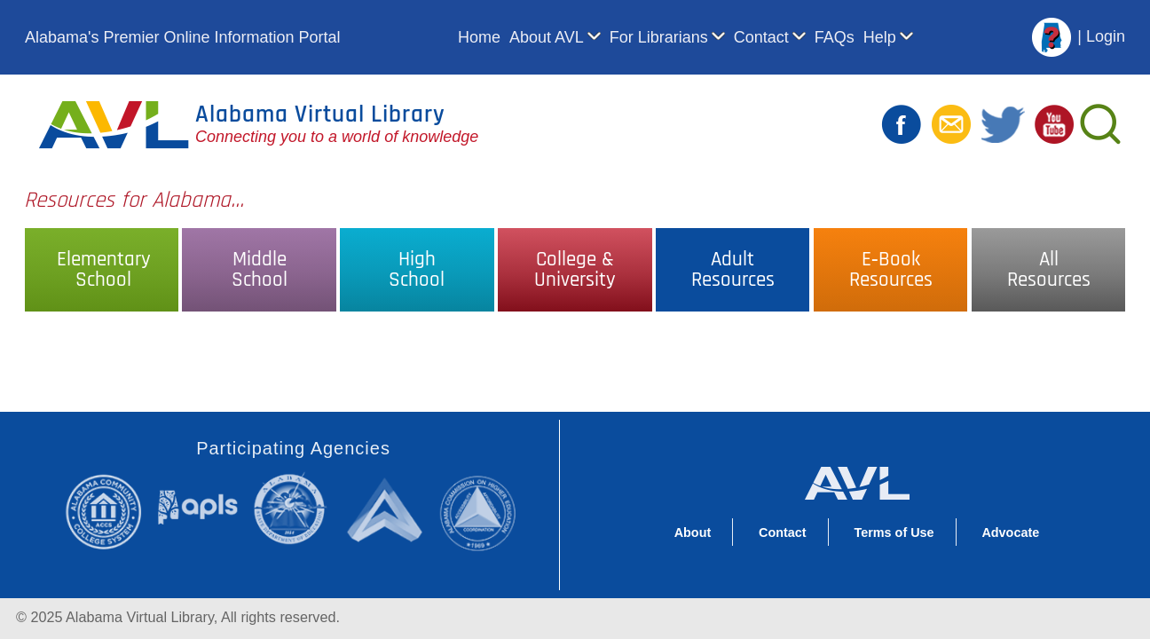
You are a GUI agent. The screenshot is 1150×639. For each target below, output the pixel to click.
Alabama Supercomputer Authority (387, 509)
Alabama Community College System (110, 511)
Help (879, 37)
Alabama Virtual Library (320, 114)
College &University (575, 270)
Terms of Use (893, 532)
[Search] (1099, 124)
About (693, 532)
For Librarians (659, 37)
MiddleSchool (260, 270)
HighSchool (417, 270)
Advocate (1010, 532)
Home (479, 37)
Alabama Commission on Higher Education (483, 511)
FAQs (835, 37)
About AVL (546, 37)
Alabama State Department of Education (294, 509)
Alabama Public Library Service (198, 506)
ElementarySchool (104, 270)
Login (1105, 36)
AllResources (1049, 270)
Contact (761, 37)
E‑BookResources (891, 270)
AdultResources (733, 270)
